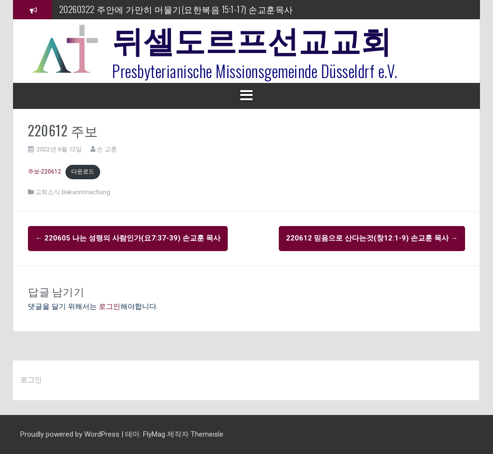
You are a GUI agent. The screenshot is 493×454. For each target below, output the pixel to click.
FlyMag (154, 434)
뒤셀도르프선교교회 (252, 38)
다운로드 (82, 171)
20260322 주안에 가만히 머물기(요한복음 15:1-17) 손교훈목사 (176, 9)
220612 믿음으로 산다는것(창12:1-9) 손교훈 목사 (372, 238)
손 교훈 (107, 149)
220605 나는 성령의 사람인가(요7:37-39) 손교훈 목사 (128, 238)
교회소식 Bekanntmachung (72, 192)
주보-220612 (44, 171)
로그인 (109, 306)
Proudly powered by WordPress (70, 434)
